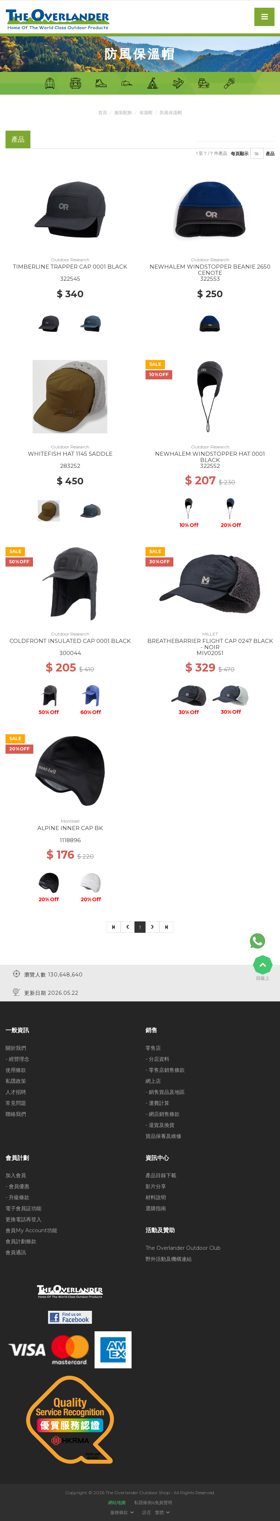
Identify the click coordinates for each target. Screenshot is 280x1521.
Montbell (70, 821)
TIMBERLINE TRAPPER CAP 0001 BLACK (70, 266)
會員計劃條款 (20, 1241)
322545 (70, 278)
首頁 (102, 112)
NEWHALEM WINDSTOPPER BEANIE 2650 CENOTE (210, 269)
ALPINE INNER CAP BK (70, 828)
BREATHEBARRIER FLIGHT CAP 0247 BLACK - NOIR (210, 644)
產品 (270, 153)
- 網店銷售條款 (162, 1113)
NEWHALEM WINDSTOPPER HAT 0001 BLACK (210, 456)
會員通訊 (15, 1252)
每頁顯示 (239, 153)
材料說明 (155, 1197)
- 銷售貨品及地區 (165, 1091)
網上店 (153, 1080)
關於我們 (15, 1047)
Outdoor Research (70, 259)
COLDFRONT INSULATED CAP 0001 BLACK (70, 640)
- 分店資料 (157, 1058)
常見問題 (15, 1102)
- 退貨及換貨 (159, 1124)
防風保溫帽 (171, 112)
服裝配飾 (123, 112)
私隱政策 (15, 1080)
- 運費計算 (157, 1102)
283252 (70, 465)
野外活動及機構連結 (168, 1258)
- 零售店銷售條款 (165, 1069)
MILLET (210, 634)
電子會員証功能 (23, 1208)
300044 (70, 652)
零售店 (153, 1047)
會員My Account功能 (31, 1230)
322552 (210, 465)
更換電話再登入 (23, 1219)
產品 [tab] (18, 139)
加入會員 (15, 1175)
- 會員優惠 (17, 1186)
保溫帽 (145, 112)
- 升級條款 (17, 1197)
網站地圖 (117, 1502)
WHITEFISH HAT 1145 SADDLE (70, 453)
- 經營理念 (17, 1058)
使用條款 (15, 1069)
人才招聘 (15, 1091)
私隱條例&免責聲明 (153, 1502)
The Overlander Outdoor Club (183, 1247)
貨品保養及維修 (163, 1135)
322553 (210, 278)
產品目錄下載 (160, 1175)
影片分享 (155, 1186)
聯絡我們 (15, 1113)
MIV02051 (210, 652)
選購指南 (155, 1208)
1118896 (70, 840)
